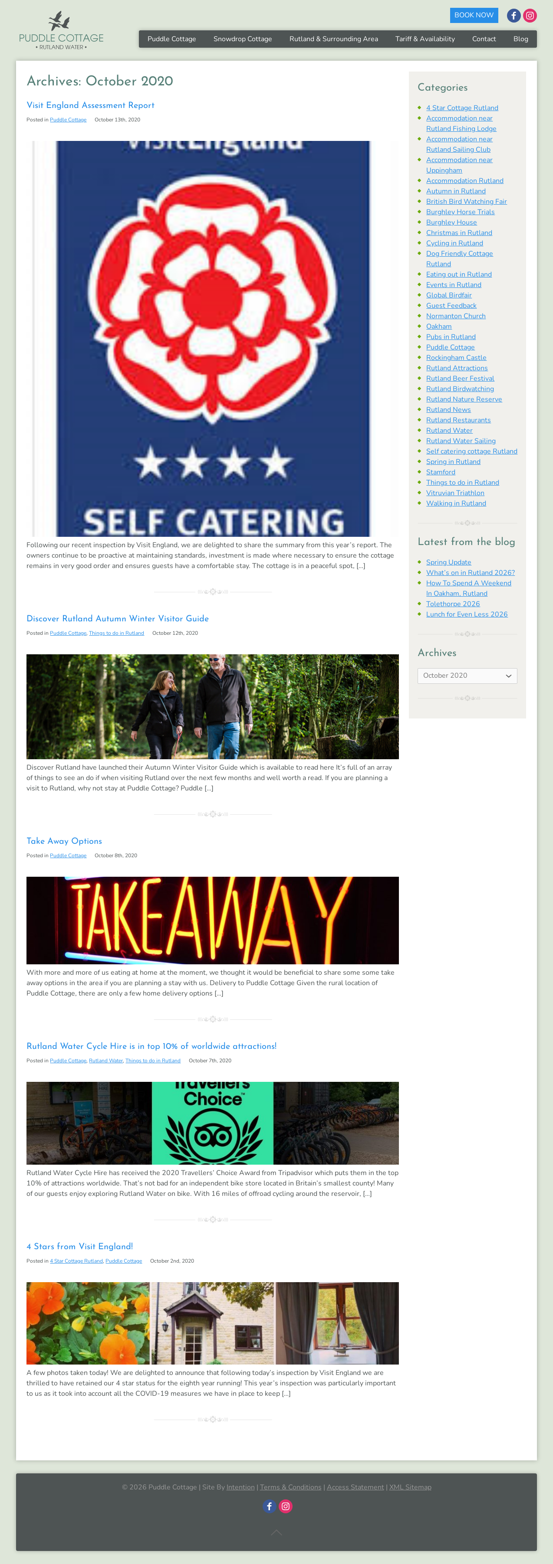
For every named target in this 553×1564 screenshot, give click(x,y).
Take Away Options (64, 841)
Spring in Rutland (453, 462)
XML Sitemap (410, 1487)
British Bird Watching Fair (466, 201)
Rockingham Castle (456, 357)
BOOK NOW (474, 15)
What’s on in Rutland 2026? (470, 573)
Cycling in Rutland (454, 243)
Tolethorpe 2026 (453, 604)
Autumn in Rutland (456, 191)
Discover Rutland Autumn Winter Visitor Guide (117, 619)
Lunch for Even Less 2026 (467, 614)
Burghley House (451, 222)
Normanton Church (456, 316)
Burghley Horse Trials (460, 212)
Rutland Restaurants (458, 420)
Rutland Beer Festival (460, 378)
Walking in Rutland (456, 503)
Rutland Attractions (457, 368)
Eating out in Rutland (459, 274)
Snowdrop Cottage (243, 39)
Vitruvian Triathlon (455, 493)
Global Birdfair (449, 295)
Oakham (439, 326)
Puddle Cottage (172, 39)
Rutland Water (106, 1060)
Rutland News (448, 410)
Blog (521, 39)
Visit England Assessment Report (90, 105)
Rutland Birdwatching (460, 389)
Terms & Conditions (291, 1487)
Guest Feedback (451, 305)
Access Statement (355, 1487)
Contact (484, 39)
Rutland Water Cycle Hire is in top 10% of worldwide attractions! (151, 1046)
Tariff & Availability (425, 39)
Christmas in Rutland (459, 233)
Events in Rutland (453, 285)
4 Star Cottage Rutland (76, 1260)
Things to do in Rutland (116, 633)
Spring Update (448, 562)
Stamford (440, 472)
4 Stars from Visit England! (79, 1247)
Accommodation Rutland (465, 181)
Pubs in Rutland (451, 337)
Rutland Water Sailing (461, 441)
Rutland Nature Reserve (464, 399)
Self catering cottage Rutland (471, 451)
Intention (241, 1487)
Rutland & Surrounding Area (334, 39)
